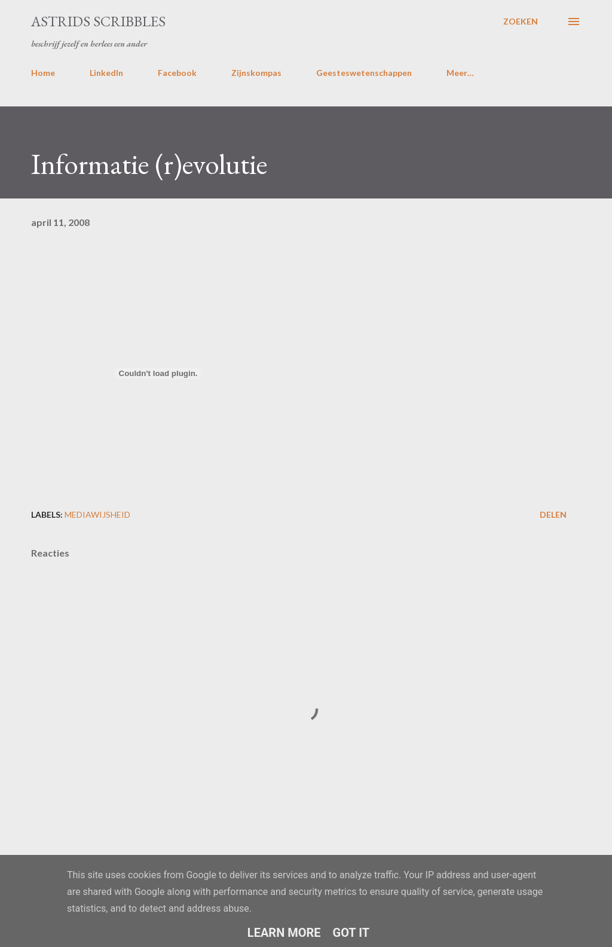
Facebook (177, 73)
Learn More (284, 932)
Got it (351, 932)
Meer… (460, 73)
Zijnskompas (256, 73)
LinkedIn (106, 73)
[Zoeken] (520, 21)
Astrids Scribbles (98, 21)
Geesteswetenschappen (364, 73)
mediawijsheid (97, 514)
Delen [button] (553, 514)
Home (43, 73)
